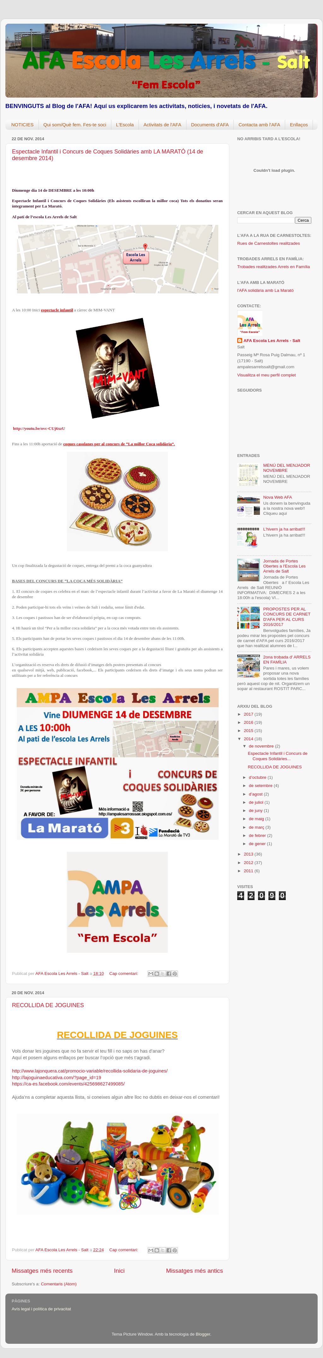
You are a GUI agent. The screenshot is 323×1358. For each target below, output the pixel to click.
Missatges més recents (42, 1270)
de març (257, 827)
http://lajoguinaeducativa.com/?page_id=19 (56, 1077)
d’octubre (258, 777)
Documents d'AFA (210, 124)
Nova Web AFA (277, 497)
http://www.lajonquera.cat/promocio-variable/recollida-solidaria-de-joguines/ (89, 1070)
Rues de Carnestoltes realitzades (268, 243)
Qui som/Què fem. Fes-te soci (75, 124)
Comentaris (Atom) (59, 1284)
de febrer (258, 835)
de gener (258, 843)
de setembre (261, 785)
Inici (119, 1270)
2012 (249, 862)
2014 (249, 738)
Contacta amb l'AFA (259, 124)
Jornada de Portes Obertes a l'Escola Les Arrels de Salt (284, 566)
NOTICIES (22, 124)
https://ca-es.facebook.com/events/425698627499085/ (68, 1083)
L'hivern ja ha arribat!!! (284, 529)
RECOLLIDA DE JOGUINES (48, 1005)
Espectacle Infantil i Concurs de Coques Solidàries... (278, 756)
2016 (249, 722)
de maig (257, 818)
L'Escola (125, 124)
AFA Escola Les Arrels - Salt (272, 340)
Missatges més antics (194, 1270)
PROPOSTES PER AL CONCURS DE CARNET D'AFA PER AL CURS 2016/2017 (286, 617)
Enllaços (299, 124)
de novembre (262, 746)
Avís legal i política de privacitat (41, 1309)
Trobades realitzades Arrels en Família (273, 266)
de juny (256, 810)
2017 (249, 714)
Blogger (203, 1334)
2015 (249, 730)
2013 (249, 854)
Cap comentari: (124, 973)
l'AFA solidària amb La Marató (265, 290)
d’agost (256, 794)
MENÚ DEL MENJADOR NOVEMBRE (286, 468)
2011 (249, 870)
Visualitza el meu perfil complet (266, 375)
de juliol (257, 802)
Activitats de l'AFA (162, 124)
